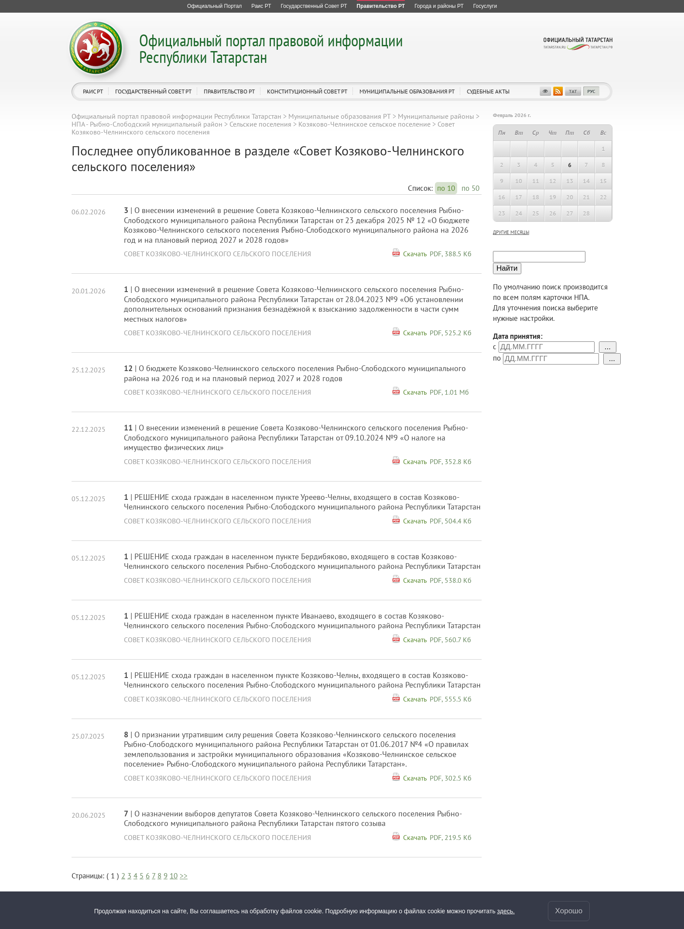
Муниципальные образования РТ (407, 91)
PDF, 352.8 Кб (451, 461)
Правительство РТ (229, 91)
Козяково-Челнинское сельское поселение (364, 124)
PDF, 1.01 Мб (449, 392)
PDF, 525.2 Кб (451, 332)
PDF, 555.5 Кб (451, 699)
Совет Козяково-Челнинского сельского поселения (217, 253)
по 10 (446, 188)
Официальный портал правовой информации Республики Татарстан (271, 48)
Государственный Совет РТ (153, 91)
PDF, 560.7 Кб (450, 639)
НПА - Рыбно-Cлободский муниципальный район (147, 124)
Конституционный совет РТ (307, 91)
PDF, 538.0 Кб (451, 580)
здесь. (506, 911)
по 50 (470, 188)
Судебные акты (488, 91)
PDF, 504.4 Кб (451, 520)
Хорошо (569, 911)
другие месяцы (511, 232)
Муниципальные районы (436, 116)
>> (184, 876)
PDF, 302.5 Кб (451, 778)
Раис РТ (93, 91)
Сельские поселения (260, 124)
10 (174, 876)
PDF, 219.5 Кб (451, 837)
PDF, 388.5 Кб (451, 253)
